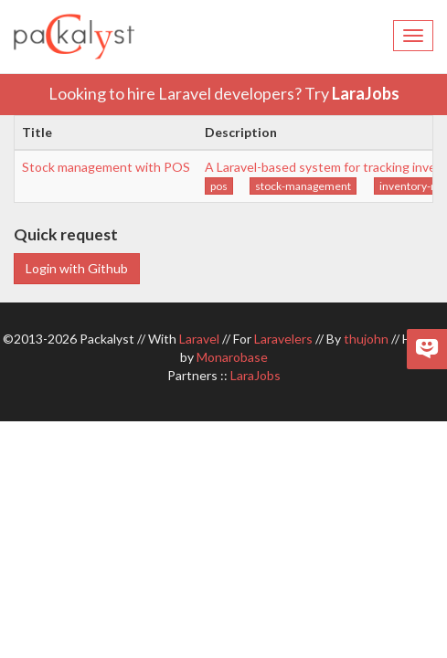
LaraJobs (365, 93)
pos (219, 186)
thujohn (366, 338)
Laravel (199, 338)
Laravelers (283, 338)
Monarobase (232, 357)
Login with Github (77, 268)
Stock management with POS (106, 167)
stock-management (303, 186)
